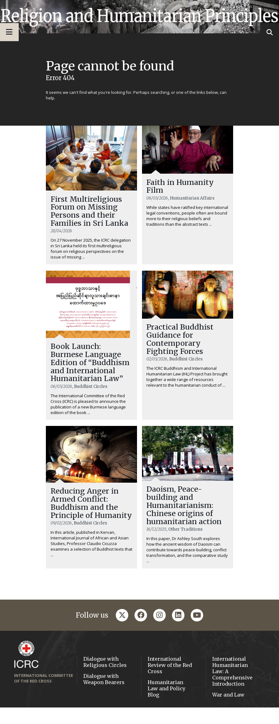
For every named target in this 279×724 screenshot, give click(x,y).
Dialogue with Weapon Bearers (104, 695)
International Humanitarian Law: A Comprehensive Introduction (232, 687)
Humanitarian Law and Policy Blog (166, 704)
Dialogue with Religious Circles (105, 678)
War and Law (228, 711)
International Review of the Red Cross (170, 681)
